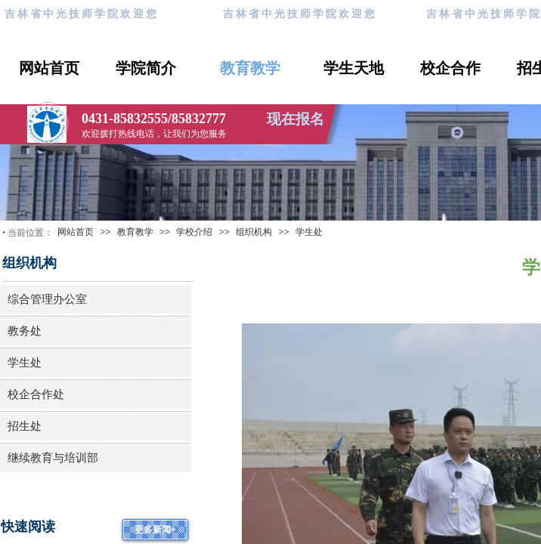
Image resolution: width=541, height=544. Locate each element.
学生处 (309, 232)
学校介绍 (194, 232)
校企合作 (450, 68)
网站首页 (49, 68)
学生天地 (353, 68)
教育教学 (250, 68)
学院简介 (146, 68)
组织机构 (254, 232)
